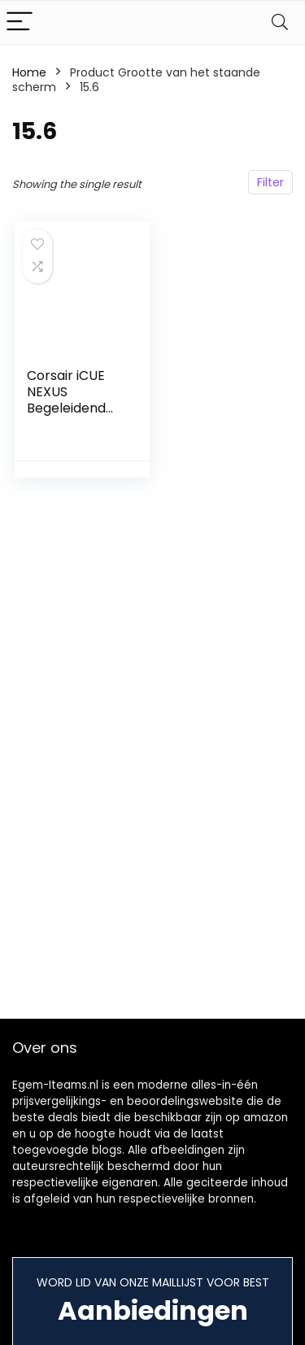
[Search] (279, 22)
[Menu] (19, 22)
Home (29, 72)
